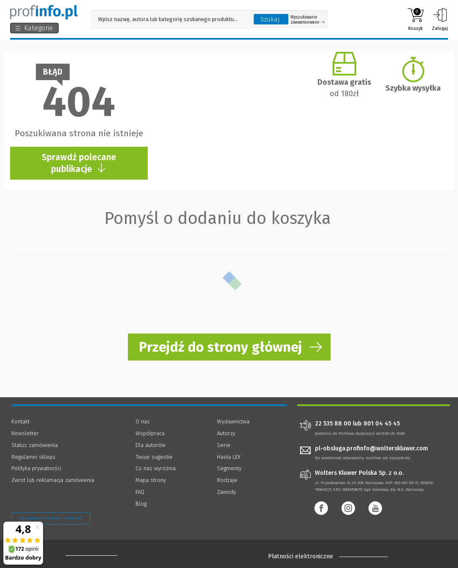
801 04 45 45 (381, 423)
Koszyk (415, 19)
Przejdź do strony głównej (220, 347)
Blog (141, 504)
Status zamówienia (34, 445)
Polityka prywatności (36, 468)
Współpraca (150, 433)
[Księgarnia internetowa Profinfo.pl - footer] (89, 555)
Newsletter (25, 433)
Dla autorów (150, 445)
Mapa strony (151, 480)
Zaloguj (440, 19)
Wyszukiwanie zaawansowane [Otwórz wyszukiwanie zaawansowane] (307, 20)
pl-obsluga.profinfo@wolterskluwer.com (371, 448)
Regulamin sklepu (33, 457)
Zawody (226, 492)
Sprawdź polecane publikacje (79, 163)
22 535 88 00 (333, 423)
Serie (223, 445)
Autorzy (226, 433)
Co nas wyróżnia (156, 468)
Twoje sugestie (154, 457)
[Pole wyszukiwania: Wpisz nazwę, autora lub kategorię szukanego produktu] (169, 19)
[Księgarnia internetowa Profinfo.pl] (44, 12)
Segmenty (229, 468)
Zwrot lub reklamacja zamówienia (52, 480)
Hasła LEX (229, 457)
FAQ (140, 492)
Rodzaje (227, 480)
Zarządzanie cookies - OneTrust (51, 518)
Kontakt (20, 421)
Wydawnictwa (233, 421)
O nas (143, 421)
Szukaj (270, 19)
